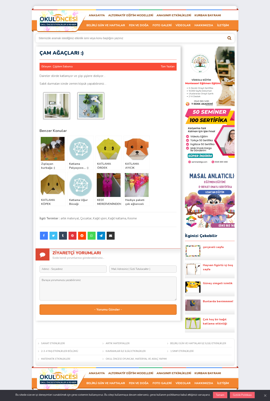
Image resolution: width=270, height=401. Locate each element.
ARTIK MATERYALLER (118, 343)
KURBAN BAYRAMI (208, 15)
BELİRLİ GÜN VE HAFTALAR (105, 25)
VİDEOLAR (183, 25)
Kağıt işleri (100, 218)
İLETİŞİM (223, 25)
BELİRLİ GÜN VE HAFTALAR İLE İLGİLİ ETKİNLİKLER (198, 343)
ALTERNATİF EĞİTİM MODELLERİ (130, 15)
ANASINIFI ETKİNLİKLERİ (174, 15)
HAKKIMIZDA (204, 25)
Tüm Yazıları (168, 66)
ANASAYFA (97, 15)
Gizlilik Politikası (242, 395)
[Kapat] (265, 395)
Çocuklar (86, 218)
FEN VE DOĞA (139, 25)
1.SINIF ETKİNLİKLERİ (182, 351)
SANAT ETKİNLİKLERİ (53, 343)
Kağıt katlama (117, 218)
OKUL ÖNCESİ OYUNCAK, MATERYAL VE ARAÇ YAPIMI (136, 358)
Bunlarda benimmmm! (209, 305)
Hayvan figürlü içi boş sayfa (209, 269)
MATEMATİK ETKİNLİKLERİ (55, 358)
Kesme (132, 218)
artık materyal (70, 218)
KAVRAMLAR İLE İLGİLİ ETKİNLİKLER (126, 351)
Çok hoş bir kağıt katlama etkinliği (206, 323)
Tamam (220, 395)
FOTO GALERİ (162, 25)
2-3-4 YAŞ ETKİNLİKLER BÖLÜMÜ (59, 351)
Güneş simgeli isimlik (208, 287)
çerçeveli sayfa (204, 251)
